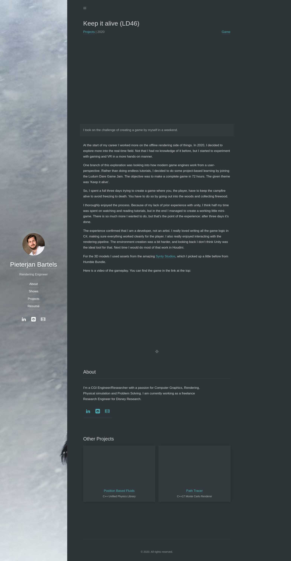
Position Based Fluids (119, 491)
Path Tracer (194, 491)
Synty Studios (165, 256)
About (33, 284)
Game (226, 32)
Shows (33, 291)
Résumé (34, 306)
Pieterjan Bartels (33, 264)
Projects (89, 32)
